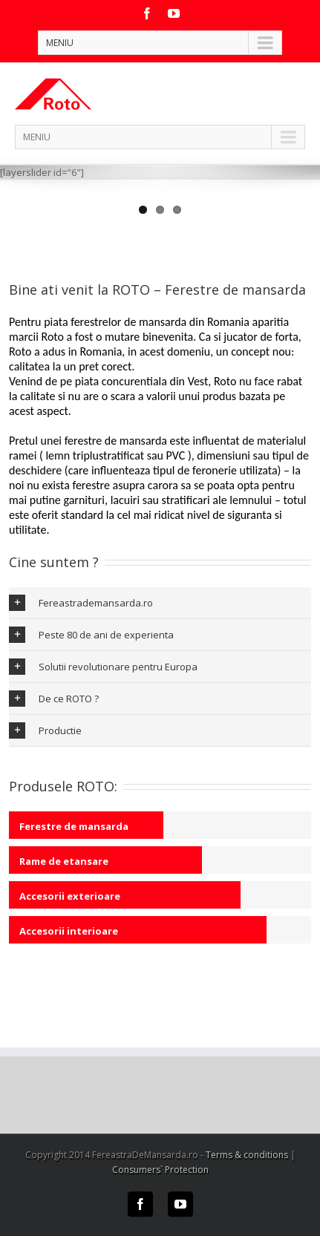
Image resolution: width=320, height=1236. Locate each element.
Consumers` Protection (160, 1169)
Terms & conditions (247, 1154)
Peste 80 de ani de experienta (91, 635)
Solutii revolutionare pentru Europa (103, 666)
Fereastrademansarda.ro (81, 603)
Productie (45, 730)
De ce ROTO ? (54, 698)
